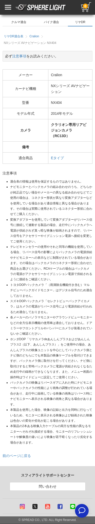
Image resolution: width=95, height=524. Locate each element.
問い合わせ (47, 486)
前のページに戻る (17, 456)
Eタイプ (57, 158)
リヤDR (80, 22)
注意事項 (19, 56)
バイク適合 (51, 22)
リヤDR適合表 (13, 36)
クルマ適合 (18, 22)
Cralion (34, 36)
